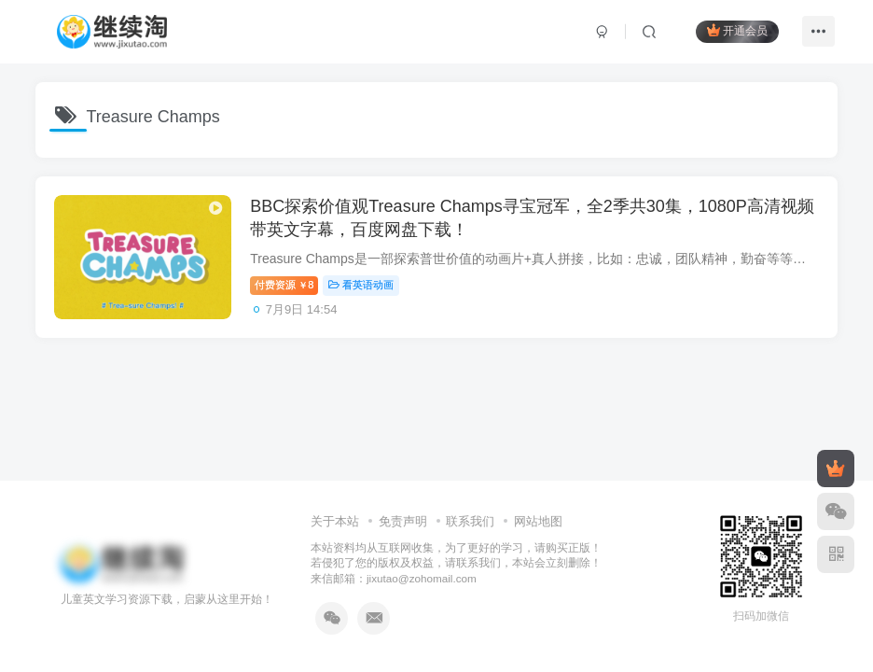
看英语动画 (362, 284)
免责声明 (403, 521)
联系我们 (470, 521)
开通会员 (737, 30)
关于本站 (335, 521)
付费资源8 (284, 284)
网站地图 (538, 521)
